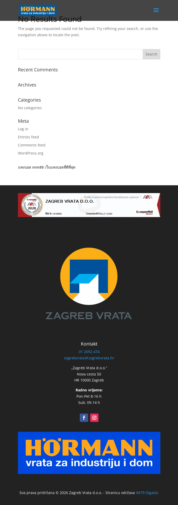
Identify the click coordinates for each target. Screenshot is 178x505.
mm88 (38, 167)
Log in (23, 128)
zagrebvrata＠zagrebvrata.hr (89, 357)
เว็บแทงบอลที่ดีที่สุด (60, 167)
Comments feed (31, 145)
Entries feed (28, 136)
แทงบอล (24, 167)
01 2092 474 (89, 351)
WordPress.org (30, 153)
